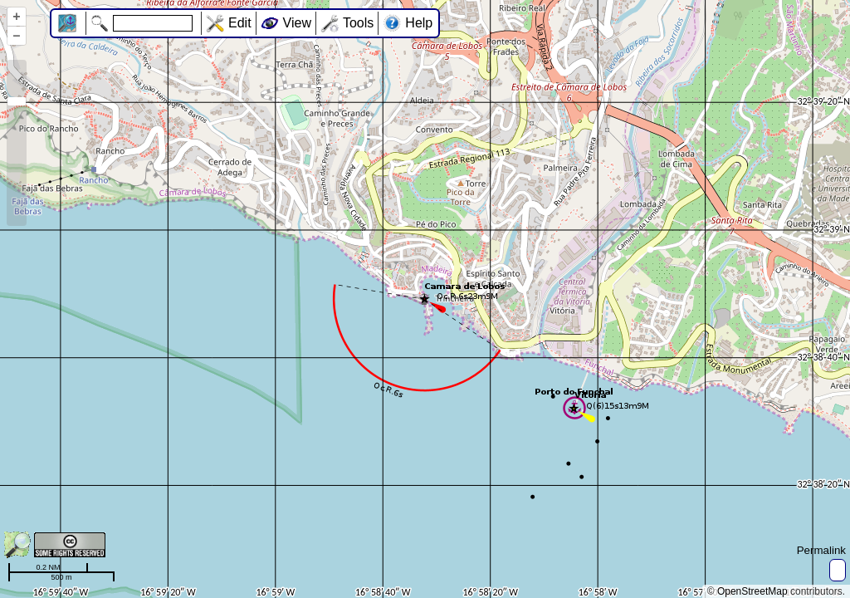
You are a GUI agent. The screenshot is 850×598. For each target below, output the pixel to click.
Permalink (821, 550)
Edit (240, 23)
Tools (358, 23)
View (297, 23)
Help (418, 23)
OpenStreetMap (752, 591)
